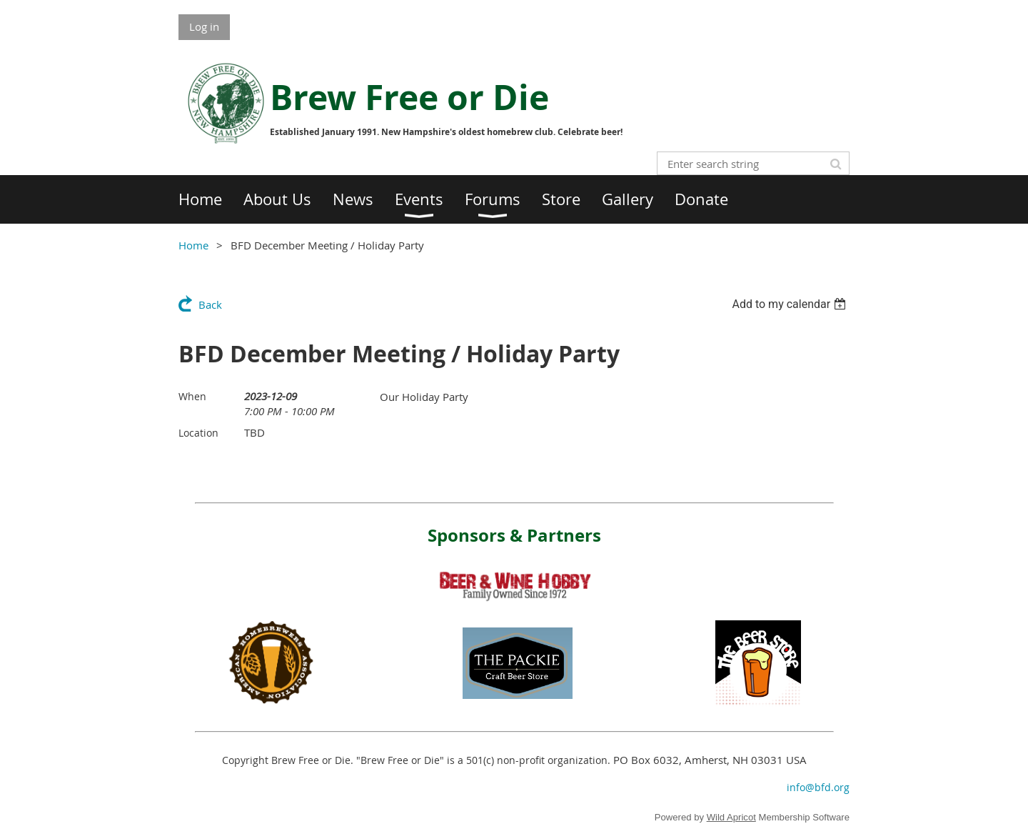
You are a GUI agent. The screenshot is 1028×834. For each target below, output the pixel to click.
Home (193, 245)
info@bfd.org (818, 787)
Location (198, 433)
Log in (204, 26)
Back (210, 304)
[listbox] (791, 304)
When (192, 396)
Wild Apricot (731, 817)
